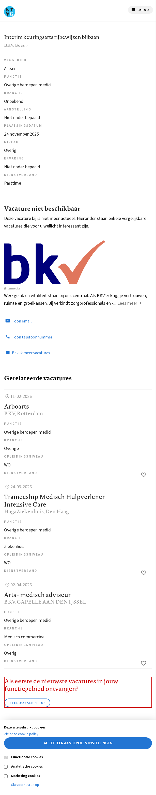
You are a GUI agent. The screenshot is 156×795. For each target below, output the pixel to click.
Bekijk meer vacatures (27, 352)
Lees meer (127, 303)
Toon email (18, 321)
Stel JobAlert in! (27, 703)
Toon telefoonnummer (28, 336)
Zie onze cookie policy (21, 734)
